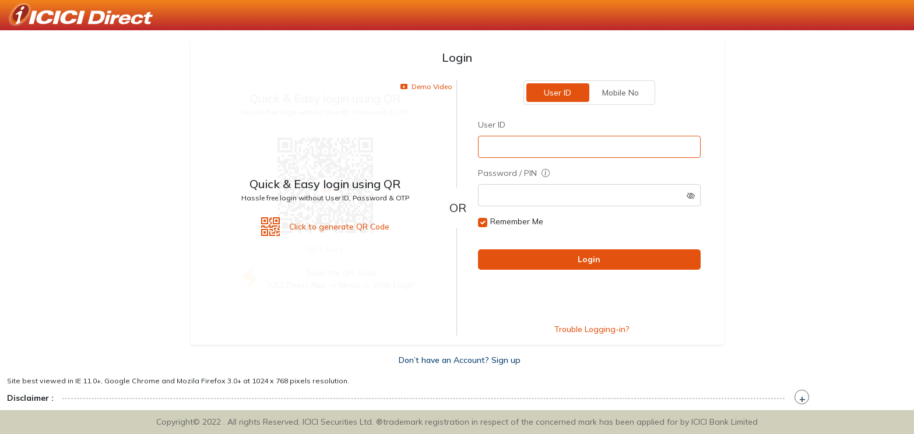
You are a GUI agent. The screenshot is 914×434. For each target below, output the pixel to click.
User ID (557, 92)
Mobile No (620, 92)
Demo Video (426, 86)
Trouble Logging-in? (592, 329)
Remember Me (516, 221)
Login (589, 259)
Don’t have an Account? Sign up (460, 360)
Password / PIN (514, 173)
